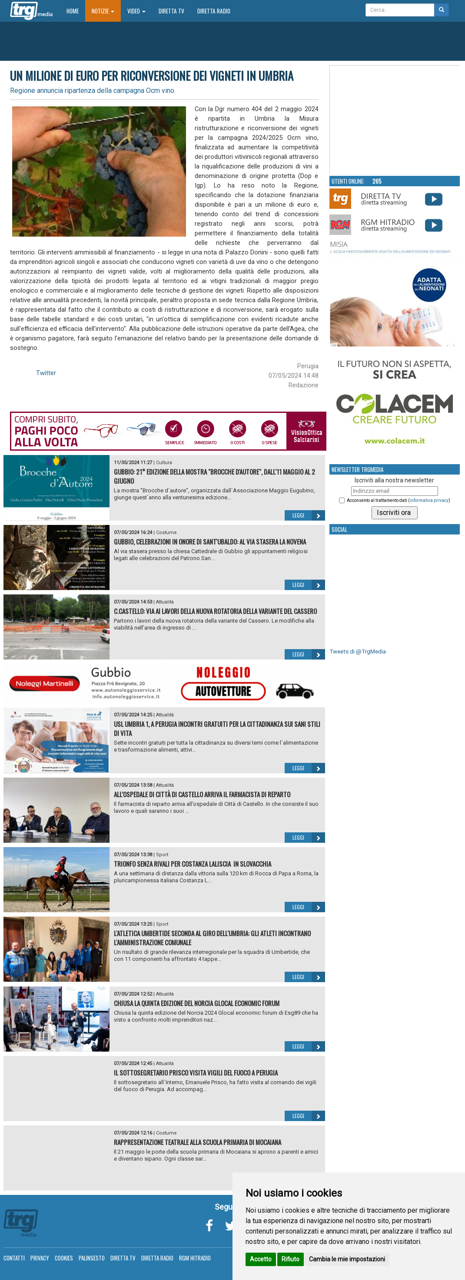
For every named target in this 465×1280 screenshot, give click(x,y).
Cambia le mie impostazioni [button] (347, 1259)
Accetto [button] (261, 1259)
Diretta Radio (213, 11)
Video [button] (136, 11)
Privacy (39, 1258)
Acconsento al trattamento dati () (398, 500)
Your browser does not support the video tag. (395, 120)
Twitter (46, 373)
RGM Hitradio (195, 1258)
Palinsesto (92, 1258)
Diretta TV (171, 11)
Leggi (308, 515)
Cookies (64, 1258)
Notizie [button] (103, 11)
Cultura (164, 462)
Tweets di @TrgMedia (357, 651)
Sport (162, 855)
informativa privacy (429, 500)
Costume (166, 532)
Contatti (14, 1258)
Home (75, 10)
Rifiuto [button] (290, 1259)
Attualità (165, 602)
